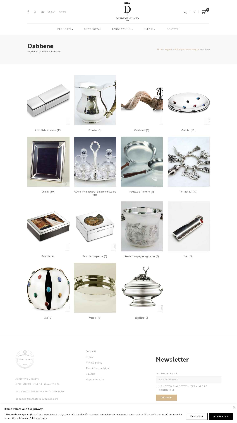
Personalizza (196, 416)
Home (160, 49)
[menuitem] (51, 12)
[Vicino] (234, 407)
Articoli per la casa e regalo (186, 49)
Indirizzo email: (167, 373)
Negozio (168, 49)
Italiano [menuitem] (62, 11)
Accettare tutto (221, 416)
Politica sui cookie (38, 418)
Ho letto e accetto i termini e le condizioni (183, 388)
